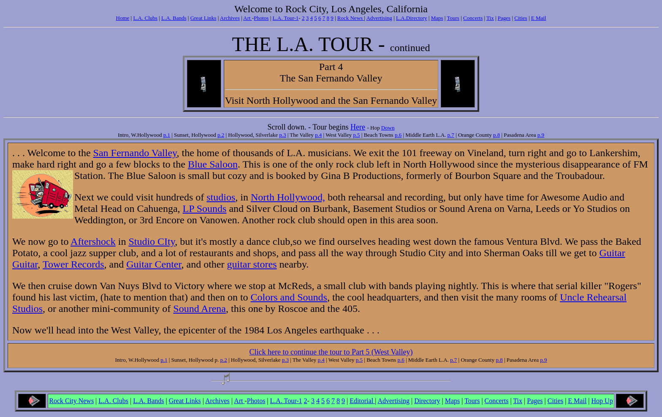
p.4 (318, 135)
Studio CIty (151, 241)
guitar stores (252, 264)
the (179, 164)
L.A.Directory (411, 18)
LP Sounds (205, 208)
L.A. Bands (174, 18)
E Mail (538, 18)
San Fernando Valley (135, 152)
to (65, 241)
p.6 (398, 135)
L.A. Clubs (145, 18)
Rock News (350, 18)
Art (247, 18)
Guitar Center (153, 264)
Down (388, 128)
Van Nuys (119, 285)
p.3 (282, 135)
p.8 (496, 135)
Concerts (473, 18)
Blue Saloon (213, 164)
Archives (230, 18)
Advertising (379, 18)
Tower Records (73, 264)
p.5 (356, 135)
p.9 (540, 135)
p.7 (451, 135)
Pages (504, 18)
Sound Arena (199, 308)
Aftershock (93, 241)
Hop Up (602, 400)
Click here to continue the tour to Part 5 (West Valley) (330, 352)
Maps (437, 18)
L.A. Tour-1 (286, 18)
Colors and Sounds (289, 297)
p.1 (166, 135)
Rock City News (71, 400)
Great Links (203, 18)
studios (220, 197)
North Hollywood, (288, 197)
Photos (261, 18)
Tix (490, 18)
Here (357, 127)
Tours (453, 18)
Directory (427, 400)
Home (123, 18)
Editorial (362, 400)
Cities (520, 18)
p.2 (220, 135)
